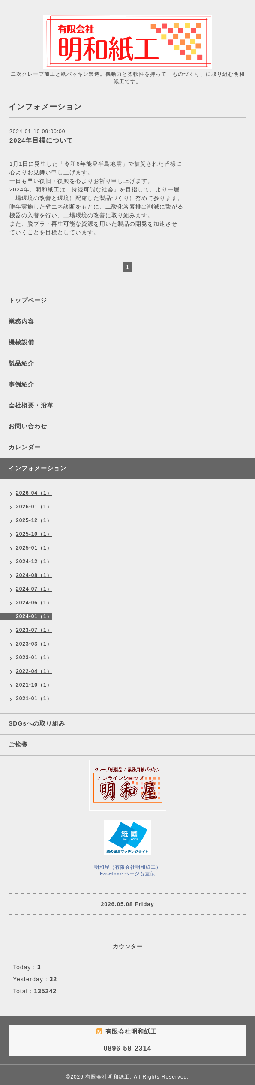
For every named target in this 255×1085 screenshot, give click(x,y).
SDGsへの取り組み (37, 723)
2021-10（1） (34, 685)
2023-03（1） (34, 644)
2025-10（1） (34, 534)
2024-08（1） (34, 575)
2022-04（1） (34, 671)
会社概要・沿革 (31, 405)
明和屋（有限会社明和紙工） (127, 867)
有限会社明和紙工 (107, 1077)
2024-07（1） (34, 589)
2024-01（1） (34, 616)
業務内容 (21, 321)
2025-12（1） (34, 520)
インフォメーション (37, 468)
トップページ (28, 300)
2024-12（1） (34, 562)
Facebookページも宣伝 (127, 873)
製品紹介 (21, 363)
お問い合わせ (28, 426)
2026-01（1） (34, 507)
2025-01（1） (34, 548)
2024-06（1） (34, 603)
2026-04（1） (34, 493)
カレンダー (25, 447)
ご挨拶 (18, 744)
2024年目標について (41, 140)
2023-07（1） (34, 630)
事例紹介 (21, 384)
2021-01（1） (34, 699)
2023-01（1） (34, 658)
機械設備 (21, 342)
